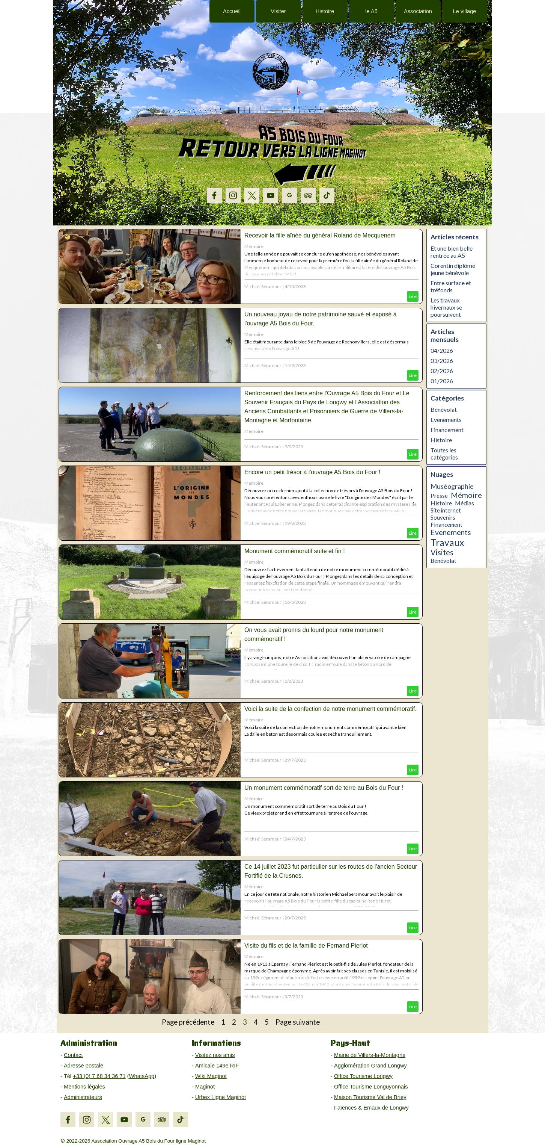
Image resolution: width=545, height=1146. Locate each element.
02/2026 (442, 370)
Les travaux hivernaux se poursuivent (446, 307)
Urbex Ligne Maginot (220, 1097)
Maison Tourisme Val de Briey (370, 1097)
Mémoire (253, 246)
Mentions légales (84, 1087)
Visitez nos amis (215, 1055)
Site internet (446, 510)
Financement (447, 429)
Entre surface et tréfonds (451, 286)
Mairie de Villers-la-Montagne (369, 1055)
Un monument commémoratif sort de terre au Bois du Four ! (323, 788)
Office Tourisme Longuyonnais (371, 1087)
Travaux (447, 542)
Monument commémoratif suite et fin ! (294, 551)
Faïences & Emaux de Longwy (371, 1108)
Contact (73, 1055)
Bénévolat (444, 409)
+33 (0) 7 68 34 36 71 (99, 1076)
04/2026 (442, 350)
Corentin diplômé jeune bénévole (453, 269)
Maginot (205, 1087)
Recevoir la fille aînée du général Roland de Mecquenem (320, 235)
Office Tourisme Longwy (363, 1076)
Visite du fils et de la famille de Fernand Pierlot (306, 945)
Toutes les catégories (444, 453)
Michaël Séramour (263, 286)
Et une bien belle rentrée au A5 (452, 252)
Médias (464, 503)
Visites (442, 552)
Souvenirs (443, 517)
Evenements (446, 419)
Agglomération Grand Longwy (370, 1066)
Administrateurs (83, 1097)
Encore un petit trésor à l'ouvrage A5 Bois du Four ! (312, 472)
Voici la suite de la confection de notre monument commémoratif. (330, 709)
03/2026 (442, 360)
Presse (439, 495)
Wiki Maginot (211, 1076)
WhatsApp (142, 1076)
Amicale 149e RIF (217, 1066)
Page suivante (298, 1022)
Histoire (441, 439)
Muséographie (452, 486)
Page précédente (188, 1022)
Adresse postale (83, 1066)
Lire (413, 296)
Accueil (232, 11)
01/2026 (442, 380)
